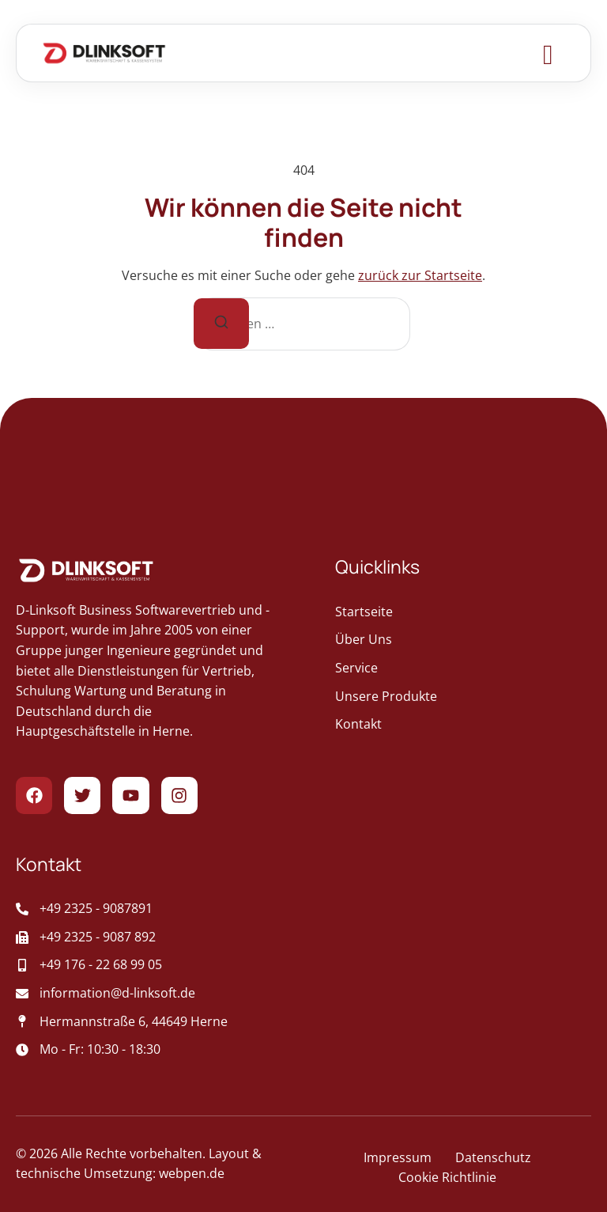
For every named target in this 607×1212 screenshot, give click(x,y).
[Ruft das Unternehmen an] (160, 909)
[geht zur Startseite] (463, 612)
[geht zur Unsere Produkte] (463, 697)
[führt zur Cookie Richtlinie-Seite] (447, 1178)
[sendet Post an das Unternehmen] (160, 993)
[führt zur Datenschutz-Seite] (493, 1158)
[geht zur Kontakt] (463, 724)
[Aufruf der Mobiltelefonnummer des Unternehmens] (160, 965)
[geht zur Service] (463, 668)
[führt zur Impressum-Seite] (398, 1158)
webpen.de (191, 1173)
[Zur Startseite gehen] (104, 53)
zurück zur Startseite (420, 275)
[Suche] (221, 323)
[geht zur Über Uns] (463, 640)
